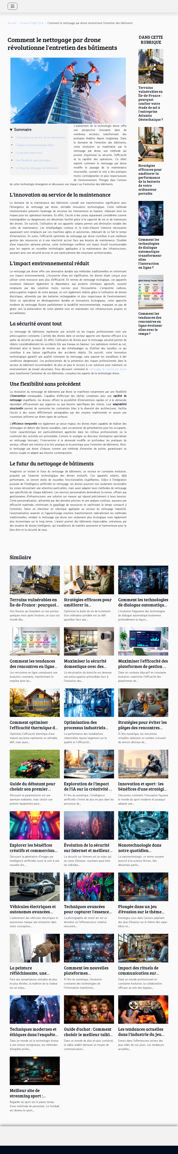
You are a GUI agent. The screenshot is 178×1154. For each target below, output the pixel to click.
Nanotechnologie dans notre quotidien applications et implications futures (139, 853)
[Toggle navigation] (12, 6)
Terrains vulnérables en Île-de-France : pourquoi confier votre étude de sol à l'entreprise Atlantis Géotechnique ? (150, 103)
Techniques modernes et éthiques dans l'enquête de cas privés (33, 1034)
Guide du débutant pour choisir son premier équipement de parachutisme (32, 791)
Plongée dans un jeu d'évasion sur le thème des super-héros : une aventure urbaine (139, 914)
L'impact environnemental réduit (35, 145)
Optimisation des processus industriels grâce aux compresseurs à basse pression (87, 730)
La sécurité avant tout (29, 153)
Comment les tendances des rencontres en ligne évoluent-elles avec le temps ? (150, 323)
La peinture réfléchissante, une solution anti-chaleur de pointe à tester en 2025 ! (33, 975)
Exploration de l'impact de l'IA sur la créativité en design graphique (89, 789)
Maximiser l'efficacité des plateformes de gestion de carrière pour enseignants (143, 669)
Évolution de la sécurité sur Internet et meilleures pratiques (89, 850)
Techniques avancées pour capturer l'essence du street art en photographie (86, 914)
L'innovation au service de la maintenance (40, 137)
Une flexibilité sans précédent (33, 160)
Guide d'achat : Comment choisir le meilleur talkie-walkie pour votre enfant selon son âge (88, 1037)
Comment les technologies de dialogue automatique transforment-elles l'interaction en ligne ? (150, 253)
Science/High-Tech (31, 23)
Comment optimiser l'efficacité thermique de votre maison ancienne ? (33, 727)
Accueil (12, 23)
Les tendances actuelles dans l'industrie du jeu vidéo (140, 1034)
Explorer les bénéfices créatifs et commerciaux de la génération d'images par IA (34, 853)
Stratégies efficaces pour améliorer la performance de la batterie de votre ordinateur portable (150, 179)
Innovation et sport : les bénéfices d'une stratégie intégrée (142, 789)
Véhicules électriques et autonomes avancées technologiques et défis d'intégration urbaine (33, 914)
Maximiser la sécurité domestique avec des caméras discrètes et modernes (85, 669)
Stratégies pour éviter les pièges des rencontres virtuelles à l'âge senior (142, 727)
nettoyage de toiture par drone (108, 369)
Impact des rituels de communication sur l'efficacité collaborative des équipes (142, 975)
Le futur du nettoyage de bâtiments (37, 168)
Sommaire (22, 129)
